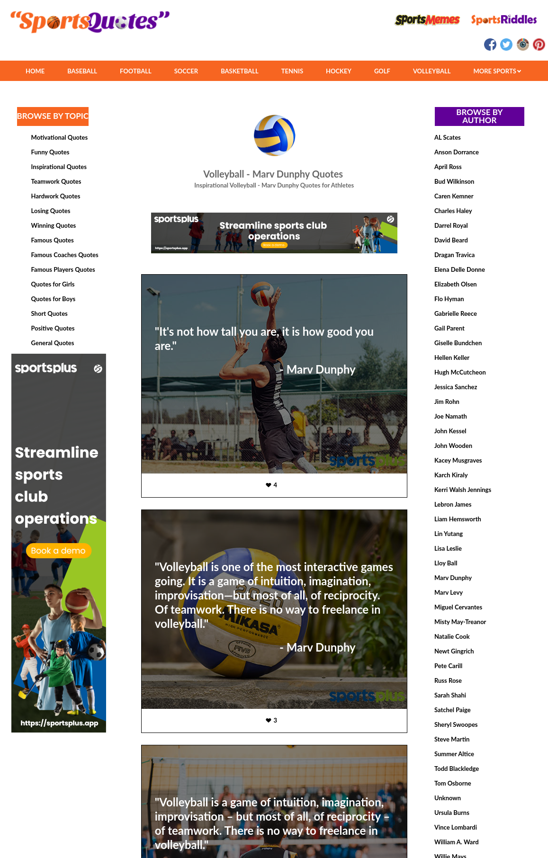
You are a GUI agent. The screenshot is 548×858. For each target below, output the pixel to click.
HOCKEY (338, 71)
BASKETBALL (240, 71)
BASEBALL (82, 71)
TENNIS (292, 71)
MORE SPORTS (497, 71)
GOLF (382, 71)
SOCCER (186, 71)
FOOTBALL (136, 71)
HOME (35, 71)
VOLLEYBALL (432, 71)
